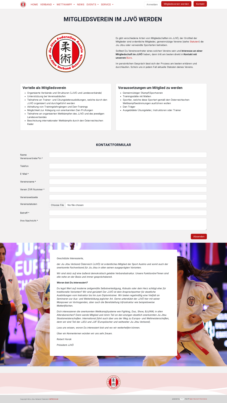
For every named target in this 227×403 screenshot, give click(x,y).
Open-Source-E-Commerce (198, 399)
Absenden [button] (198, 236)
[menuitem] (34, 4)
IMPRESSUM (53, 399)
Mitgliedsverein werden (176, 3)
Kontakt (200, 3)
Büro (129, 57)
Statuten (194, 41)
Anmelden (152, 4)
